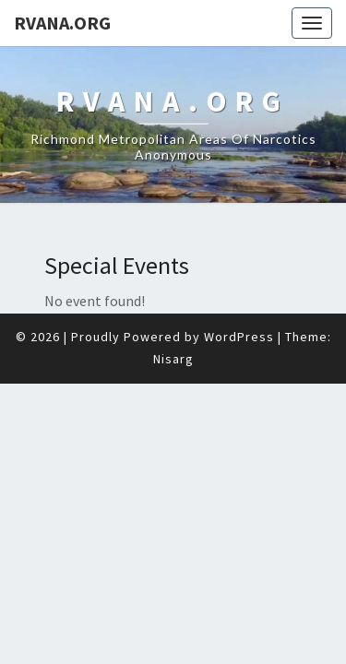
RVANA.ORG (62, 22)
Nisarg (173, 312)
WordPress (239, 290)
